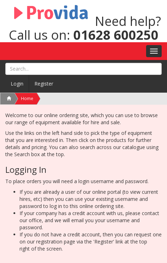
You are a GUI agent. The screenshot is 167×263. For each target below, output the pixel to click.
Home (27, 98)
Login (17, 83)
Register (43, 83)
